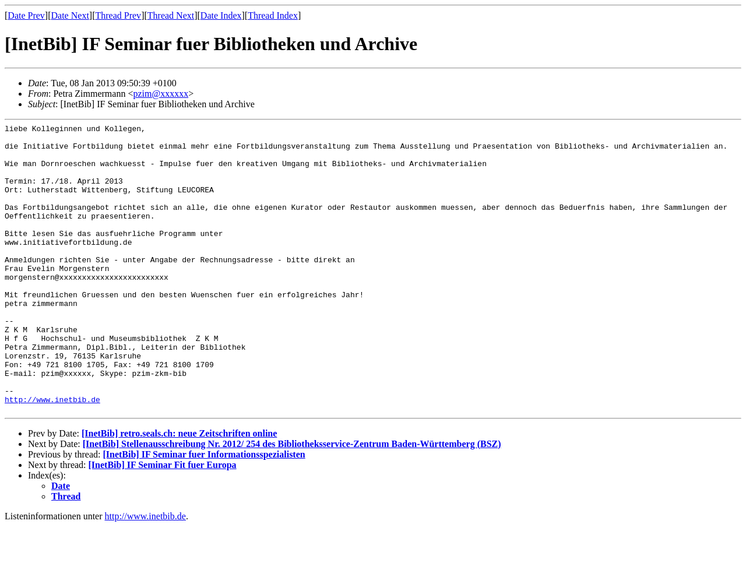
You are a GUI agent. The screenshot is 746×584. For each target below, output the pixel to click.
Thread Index (273, 15)
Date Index (221, 15)
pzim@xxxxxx (160, 93)
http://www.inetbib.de (52, 455)
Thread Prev (118, 15)
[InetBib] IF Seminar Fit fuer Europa (163, 522)
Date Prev (26, 15)
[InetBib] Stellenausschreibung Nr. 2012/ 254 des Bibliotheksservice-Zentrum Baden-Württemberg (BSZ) (292, 501)
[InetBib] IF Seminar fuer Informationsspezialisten (204, 512)
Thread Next (170, 15)
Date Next (70, 15)
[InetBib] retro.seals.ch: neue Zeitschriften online (179, 491)
